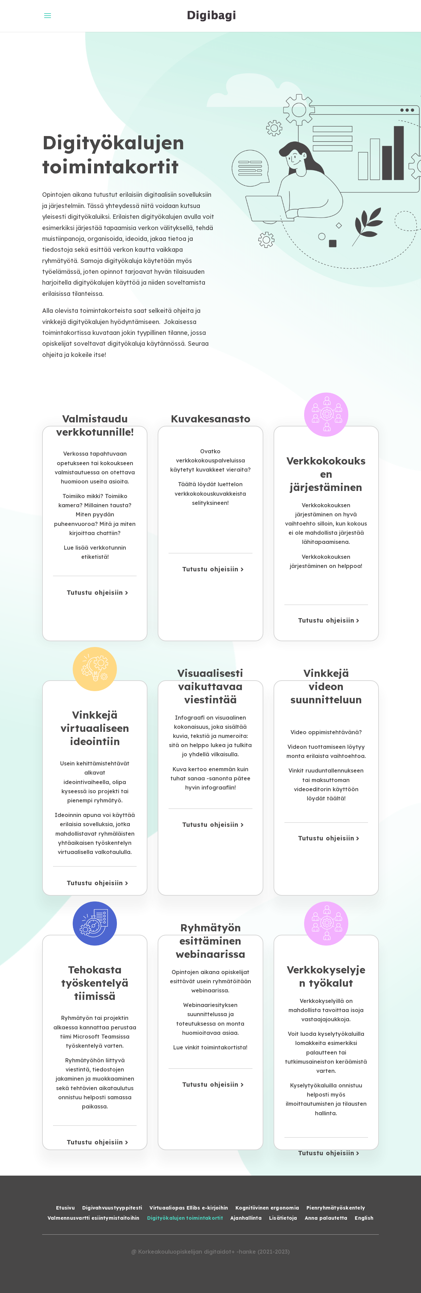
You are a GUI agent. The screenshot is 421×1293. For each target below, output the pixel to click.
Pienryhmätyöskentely (335, 1208)
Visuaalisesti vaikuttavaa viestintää (210, 686)
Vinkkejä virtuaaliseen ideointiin (94, 728)
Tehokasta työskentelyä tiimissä (94, 983)
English (364, 1218)
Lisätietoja (283, 1218)
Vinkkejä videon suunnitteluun (326, 686)
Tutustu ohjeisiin (95, 592)
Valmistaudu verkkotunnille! (95, 425)
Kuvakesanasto (210, 418)
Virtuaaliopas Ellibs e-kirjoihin (189, 1208)
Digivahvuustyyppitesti (112, 1208)
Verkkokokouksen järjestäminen (326, 474)
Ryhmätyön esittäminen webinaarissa (210, 941)
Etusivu (65, 1208)
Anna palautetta (326, 1218)
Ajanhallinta (246, 1218)
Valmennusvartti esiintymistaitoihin (94, 1218)
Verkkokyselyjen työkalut (326, 976)
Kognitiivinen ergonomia (267, 1208)
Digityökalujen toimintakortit (185, 1218)
